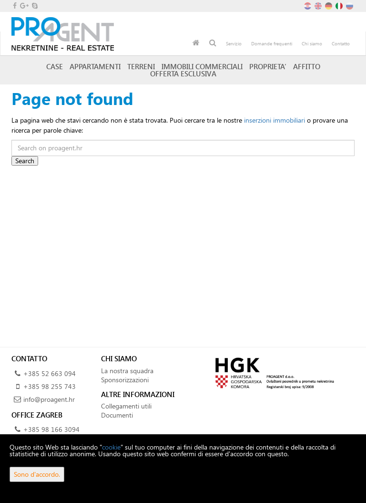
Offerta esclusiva (183, 73)
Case (54, 66)
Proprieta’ (267, 66)
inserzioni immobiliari (274, 120)
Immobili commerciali (202, 66)
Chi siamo (312, 43)
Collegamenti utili (126, 405)
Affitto (306, 66)
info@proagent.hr (49, 399)
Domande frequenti (271, 43)
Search (24, 160)
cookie (111, 446)
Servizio (234, 43)
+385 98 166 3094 (51, 429)
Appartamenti (95, 66)
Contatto (341, 43)
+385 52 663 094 (49, 373)
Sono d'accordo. (37, 474)
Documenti (117, 414)
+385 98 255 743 (49, 386)
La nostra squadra (127, 370)
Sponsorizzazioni (125, 379)
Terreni (141, 66)
